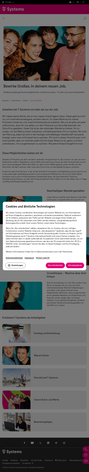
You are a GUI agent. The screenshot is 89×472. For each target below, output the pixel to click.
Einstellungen (15, 265)
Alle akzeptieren (75, 265)
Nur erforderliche (55, 265)
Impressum (29, 258)
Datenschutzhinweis (14, 258)
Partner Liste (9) (42, 258)
